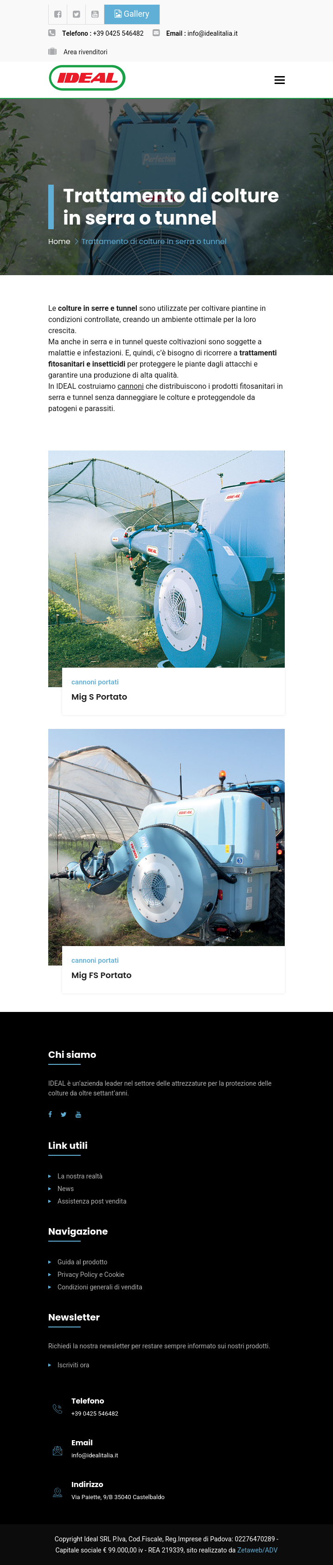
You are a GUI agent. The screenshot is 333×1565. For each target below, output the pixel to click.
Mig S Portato (99, 696)
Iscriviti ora (74, 1365)
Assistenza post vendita (92, 1201)
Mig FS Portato (101, 975)
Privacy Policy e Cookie (91, 1275)
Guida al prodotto (82, 1262)
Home (59, 241)
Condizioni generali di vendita (100, 1287)
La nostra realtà (80, 1176)
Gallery (132, 14)
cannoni (130, 386)
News (66, 1189)
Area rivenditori (86, 52)
